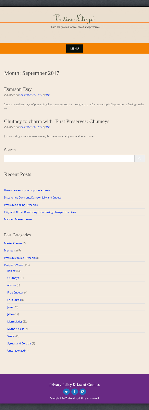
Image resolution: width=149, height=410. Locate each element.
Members (10, 250)
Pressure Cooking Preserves (21, 205)
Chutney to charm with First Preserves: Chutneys (56, 121)
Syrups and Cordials (19, 343)
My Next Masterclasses (18, 219)
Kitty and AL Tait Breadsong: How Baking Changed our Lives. (40, 212)
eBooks (11, 285)
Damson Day (18, 89)
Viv (47, 94)
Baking (11, 271)
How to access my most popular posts (27, 190)
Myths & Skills (15, 329)
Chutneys (13, 278)
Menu (74, 48)
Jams (10, 307)
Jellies (10, 314)
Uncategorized (16, 350)
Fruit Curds (14, 300)
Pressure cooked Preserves (20, 258)
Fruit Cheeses (15, 292)
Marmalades (14, 321)
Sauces (11, 336)
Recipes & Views (13, 265)
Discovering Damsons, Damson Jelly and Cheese (32, 197)
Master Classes (13, 243)
